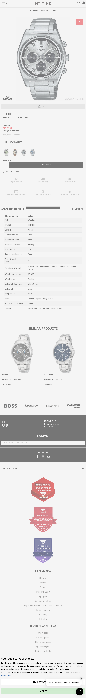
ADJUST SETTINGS (43, 682)
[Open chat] (79, 691)
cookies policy (6, 675)
